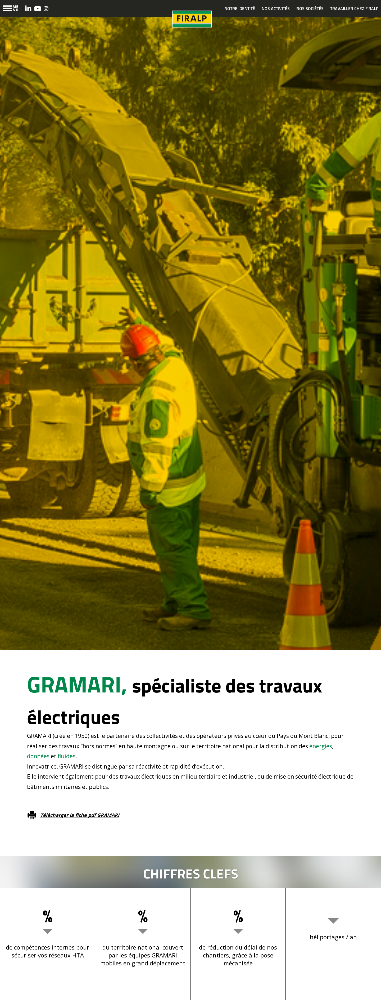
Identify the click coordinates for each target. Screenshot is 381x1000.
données (38, 756)
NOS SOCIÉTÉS (310, 8)
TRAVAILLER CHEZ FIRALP (354, 8)
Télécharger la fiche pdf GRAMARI (79, 815)
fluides (66, 756)
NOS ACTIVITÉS (276, 8)
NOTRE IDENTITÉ (239, 8)
